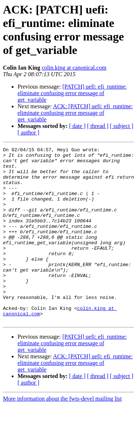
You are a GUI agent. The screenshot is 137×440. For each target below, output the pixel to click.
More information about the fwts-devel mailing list (62, 434)
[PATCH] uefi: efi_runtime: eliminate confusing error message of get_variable (72, 93)
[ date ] (77, 126)
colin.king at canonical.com (74, 68)
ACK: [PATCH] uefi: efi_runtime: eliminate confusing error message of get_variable (75, 112)
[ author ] (28, 132)
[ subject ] (121, 126)
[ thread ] (98, 126)
